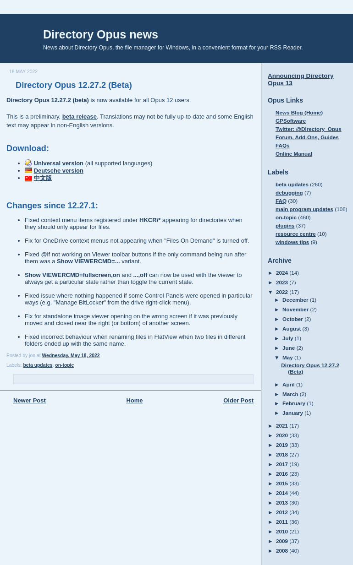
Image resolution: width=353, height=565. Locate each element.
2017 (282, 464)
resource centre (296, 234)
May (288, 357)
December (296, 300)
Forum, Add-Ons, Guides (307, 137)
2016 (282, 474)
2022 (282, 292)
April (289, 384)
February (294, 403)
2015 (282, 483)
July (288, 338)
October (293, 319)
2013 (282, 502)
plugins (285, 225)
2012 (282, 512)
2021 (282, 426)
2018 (282, 454)
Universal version (58, 163)
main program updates (304, 209)
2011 (282, 522)
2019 (282, 445)
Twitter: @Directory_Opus (309, 129)
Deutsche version (58, 170)
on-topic (64, 365)
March (291, 394)
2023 (282, 282)
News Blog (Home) (299, 112)
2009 (282, 541)
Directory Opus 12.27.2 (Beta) (74, 85)
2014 (282, 493)
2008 (282, 551)
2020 (282, 435)
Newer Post (29, 400)
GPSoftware (291, 121)
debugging (289, 193)
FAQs (283, 145)
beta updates (37, 365)
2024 (282, 273)
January (293, 413)
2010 (282, 531)
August (292, 328)
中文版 (43, 177)
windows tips (292, 242)
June (289, 348)
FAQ (281, 201)
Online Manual (294, 154)
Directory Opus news (100, 34)
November (296, 309)
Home (134, 400)
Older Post (238, 400)
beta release (79, 116)
